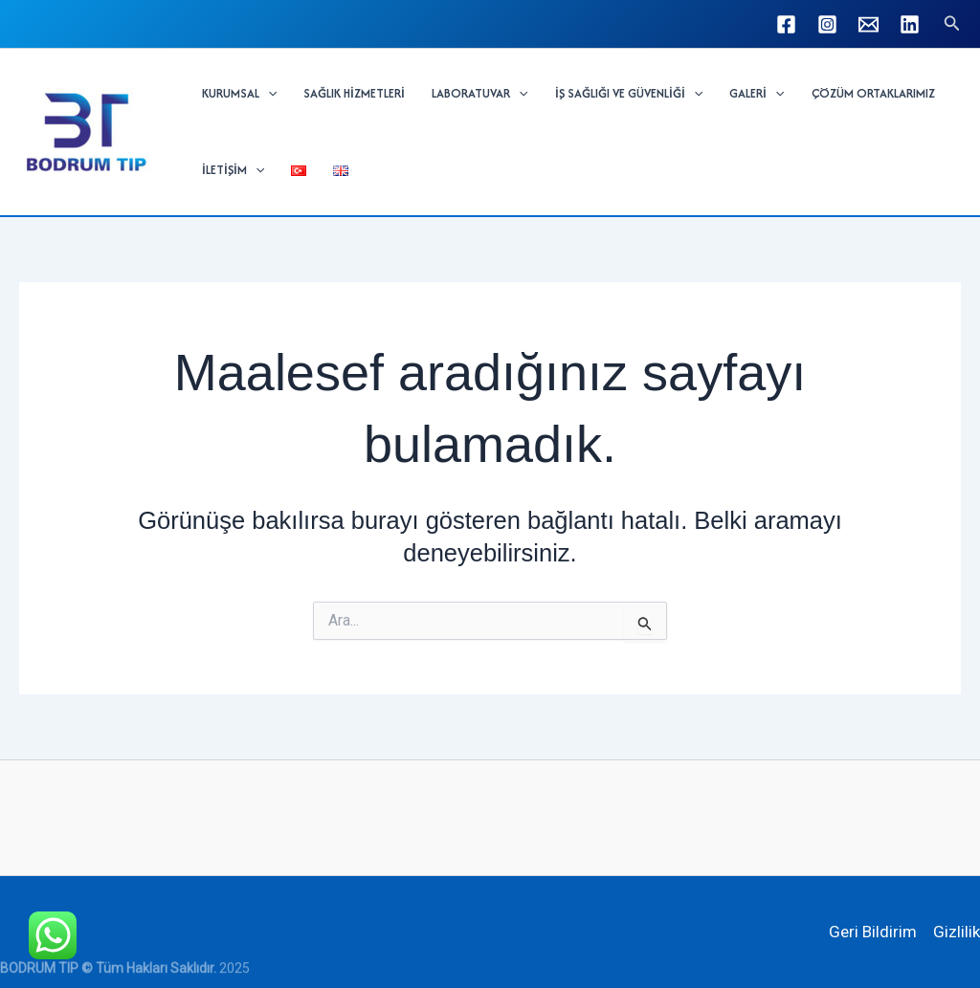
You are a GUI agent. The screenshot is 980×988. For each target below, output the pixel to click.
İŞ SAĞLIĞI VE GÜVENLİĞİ (628, 93)
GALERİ (756, 93)
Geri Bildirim (873, 931)
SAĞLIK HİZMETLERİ (354, 93)
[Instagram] (827, 24)
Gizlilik (956, 931)
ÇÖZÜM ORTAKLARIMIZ (873, 93)
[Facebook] (786, 24)
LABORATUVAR (479, 93)
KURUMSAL (239, 93)
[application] (268, 93)
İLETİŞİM (233, 170)
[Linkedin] (909, 24)
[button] (952, 23)
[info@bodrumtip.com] (868, 24)
